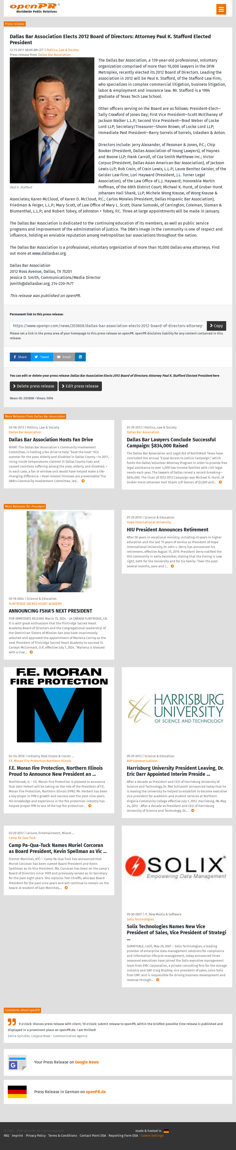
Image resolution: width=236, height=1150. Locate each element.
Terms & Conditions (62, 1135)
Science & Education (42, 599)
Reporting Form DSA (123, 1135)
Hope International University (149, 522)
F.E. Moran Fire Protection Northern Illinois (40, 761)
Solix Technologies (140, 919)
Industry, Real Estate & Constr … (50, 756)
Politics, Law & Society (63, 50)
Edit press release (80, 386)
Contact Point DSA (93, 1135)
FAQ (6, 1135)
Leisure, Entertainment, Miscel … (50, 833)
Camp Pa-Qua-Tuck (22, 838)
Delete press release (33, 386)
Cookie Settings (152, 1135)
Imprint (17, 1135)
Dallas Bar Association (54, 55)
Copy (216, 325)
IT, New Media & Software (163, 914)
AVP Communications (142, 761)
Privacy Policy (36, 1135)
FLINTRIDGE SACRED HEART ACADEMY (35, 604)
